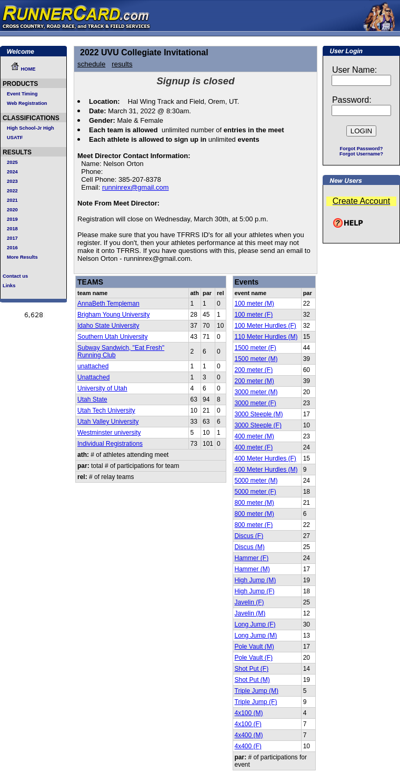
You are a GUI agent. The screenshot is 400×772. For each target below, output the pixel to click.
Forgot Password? (361, 148)
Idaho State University (108, 325)
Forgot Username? (361, 154)
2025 (12, 162)
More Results (22, 257)
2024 (12, 171)
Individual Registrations (110, 443)
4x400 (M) (249, 735)
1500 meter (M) (256, 359)
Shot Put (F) (252, 668)
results (122, 64)
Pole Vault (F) (254, 657)
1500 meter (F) (255, 347)
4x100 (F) (248, 724)
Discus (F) (249, 536)
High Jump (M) (255, 580)
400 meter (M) (254, 436)
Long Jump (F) (255, 624)
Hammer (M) (252, 569)
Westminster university (109, 432)
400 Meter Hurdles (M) (266, 469)
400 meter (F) (254, 447)
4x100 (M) (249, 713)
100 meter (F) (254, 314)
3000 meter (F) (255, 403)
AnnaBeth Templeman (108, 303)
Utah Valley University (107, 421)
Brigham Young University (113, 314)
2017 (12, 238)
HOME (23, 69)
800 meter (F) (254, 525)
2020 (12, 209)
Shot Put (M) (252, 679)
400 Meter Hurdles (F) (265, 458)
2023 (12, 181)
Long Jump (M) (256, 635)
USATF (15, 137)
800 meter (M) (254, 502)
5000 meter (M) (256, 480)
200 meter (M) (254, 381)
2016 (12, 247)
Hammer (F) (252, 558)
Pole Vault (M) (254, 646)
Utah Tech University (106, 410)
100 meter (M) (254, 303)
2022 (12, 190)
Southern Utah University (112, 336)
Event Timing (22, 93)
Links (9, 285)
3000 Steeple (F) (258, 425)
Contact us (15, 276)
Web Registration (27, 103)
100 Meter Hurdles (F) (265, 325)
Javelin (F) (249, 602)
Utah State (92, 399)
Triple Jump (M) (257, 691)
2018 (12, 228)
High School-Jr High (30, 128)
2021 (12, 200)
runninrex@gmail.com (135, 187)
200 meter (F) (254, 370)
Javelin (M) (250, 613)
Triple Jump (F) (256, 702)
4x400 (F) (248, 746)
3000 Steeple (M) (259, 414)
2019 (12, 219)
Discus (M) (250, 547)
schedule (91, 64)
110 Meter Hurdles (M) (266, 336)
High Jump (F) (255, 591)
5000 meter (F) (255, 491)
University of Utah (102, 388)
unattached (92, 366)
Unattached (93, 377)
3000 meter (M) (256, 392)
